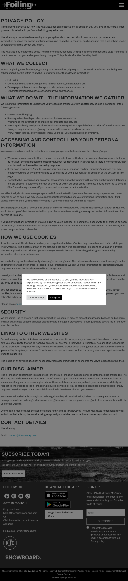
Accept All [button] (55, 298)
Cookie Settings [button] (36, 298)
